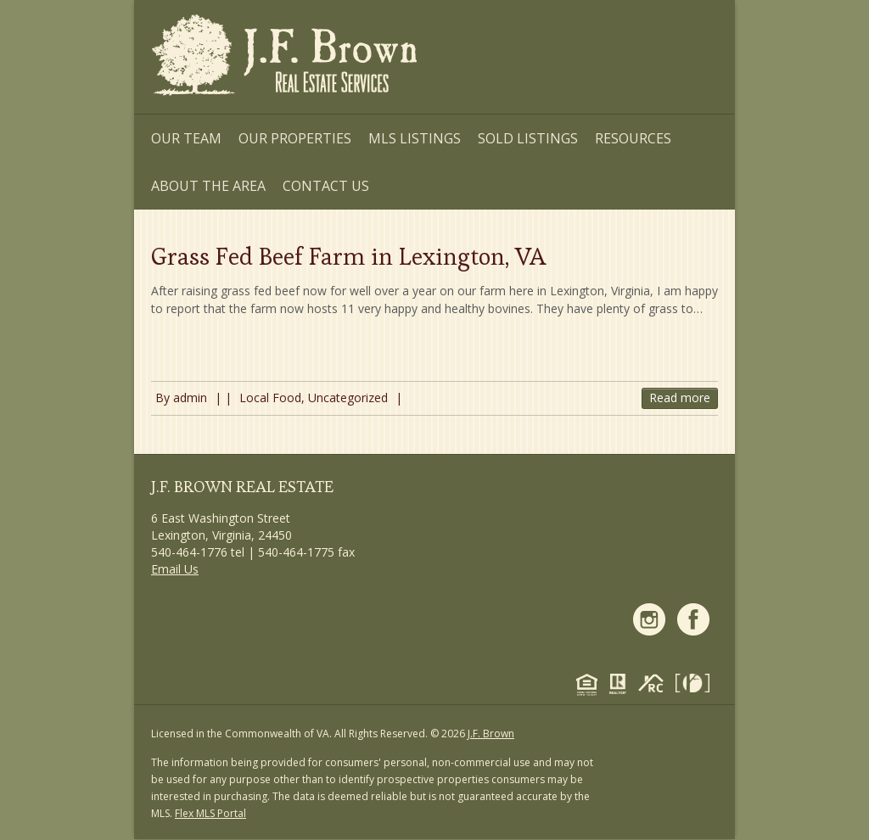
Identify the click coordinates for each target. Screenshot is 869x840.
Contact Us (326, 185)
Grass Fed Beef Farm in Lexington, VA (348, 256)
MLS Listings (414, 138)
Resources (633, 138)
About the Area (208, 185)
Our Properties (294, 138)
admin (190, 397)
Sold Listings (528, 138)
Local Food (270, 397)
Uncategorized (348, 397)
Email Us (175, 569)
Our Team (186, 138)
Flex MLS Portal (210, 813)
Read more (679, 397)
